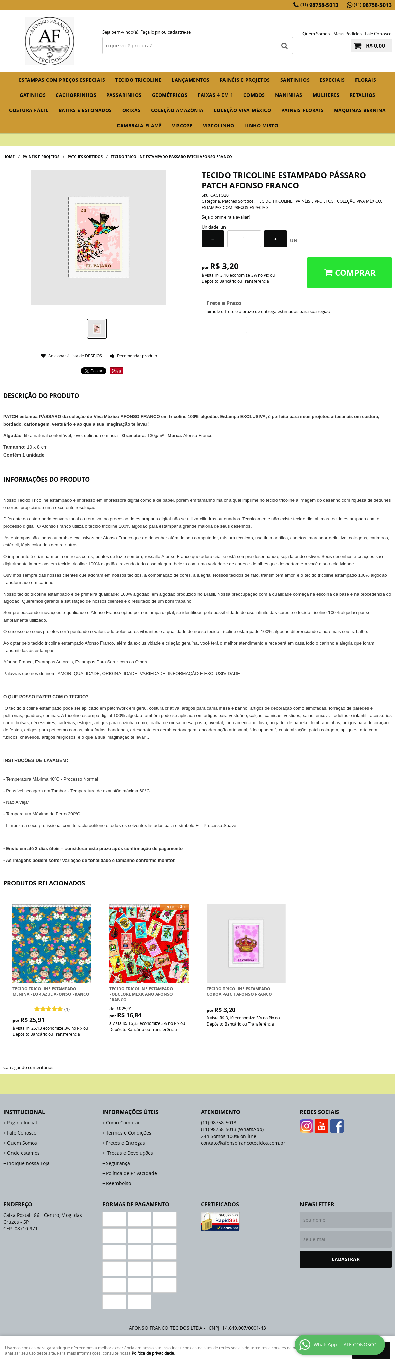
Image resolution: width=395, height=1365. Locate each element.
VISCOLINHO (218, 125)
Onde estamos (23, 1153)
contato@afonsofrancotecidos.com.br (243, 1143)
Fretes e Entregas (125, 1143)
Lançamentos (191, 80)
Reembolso (118, 1183)
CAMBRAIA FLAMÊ (139, 125)
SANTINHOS (295, 80)
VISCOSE (182, 125)
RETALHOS (362, 95)
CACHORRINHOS (76, 95)
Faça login (150, 32)
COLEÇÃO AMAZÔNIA (177, 110)
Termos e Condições (128, 1132)
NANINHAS (288, 95)
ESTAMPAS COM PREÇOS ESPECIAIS (62, 80)
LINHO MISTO (261, 125)
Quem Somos (316, 34)
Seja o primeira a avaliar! (226, 217)
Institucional (24, 1112)
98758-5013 (319, 5)
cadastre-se (179, 32)
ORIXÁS (131, 110)
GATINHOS (33, 95)
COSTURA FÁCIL (29, 110)
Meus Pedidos (347, 34)
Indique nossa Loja (28, 1163)
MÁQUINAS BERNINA (360, 110)
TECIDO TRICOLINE (138, 80)
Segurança (118, 1163)
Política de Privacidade (131, 1173)
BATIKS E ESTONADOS (85, 110)
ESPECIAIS (332, 80)
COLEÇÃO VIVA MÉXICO (242, 110)
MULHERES (326, 95)
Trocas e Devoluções (129, 1153)
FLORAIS (365, 80)
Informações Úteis (130, 1112)
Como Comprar (123, 1122)
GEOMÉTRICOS (170, 95)
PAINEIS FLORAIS (302, 110)
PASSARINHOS (124, 95)
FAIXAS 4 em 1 (215, 95)
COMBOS (254, 95)
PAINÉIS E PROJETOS (245, 80)
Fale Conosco (378, 34)
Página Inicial (22, 1122)
